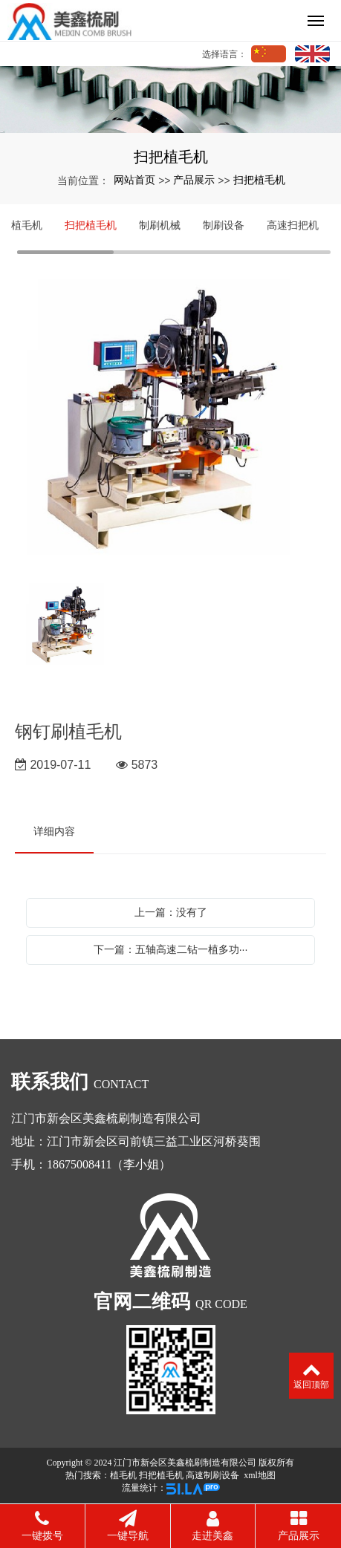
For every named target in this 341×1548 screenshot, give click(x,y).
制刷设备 (223, 225)
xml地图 (260, 1475)
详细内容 (54, 831)
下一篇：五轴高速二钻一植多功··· (171, 949)
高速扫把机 (293, 225)
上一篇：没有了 (170, 912)
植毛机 (26, 225)
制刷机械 (160, 225)
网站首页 (134, 180)
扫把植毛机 (259, 180)
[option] (170, 423)
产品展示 (194, 180)
